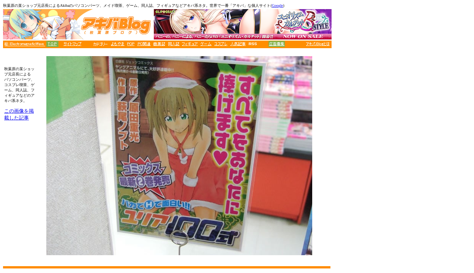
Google (277, 5)
